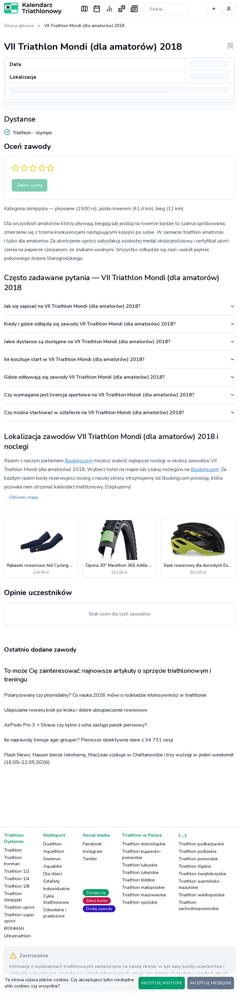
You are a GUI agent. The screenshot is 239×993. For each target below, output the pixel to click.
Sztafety (51, 881)
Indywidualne (56, 889)
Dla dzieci (52, 874)
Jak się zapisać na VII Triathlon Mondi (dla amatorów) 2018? (119, 306)
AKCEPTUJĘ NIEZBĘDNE (211, 983)
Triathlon (13, 850)
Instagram (92, 851)
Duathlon (52, 844)
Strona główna (19, 26)
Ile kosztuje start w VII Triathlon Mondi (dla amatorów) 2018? (119, 359)
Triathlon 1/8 (16, 886)
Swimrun (52, 859)
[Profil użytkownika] (229, 8)
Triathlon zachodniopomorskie (199, 905)
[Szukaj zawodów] (167, 8)
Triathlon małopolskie (143, 887)
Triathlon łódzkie (138, 880)
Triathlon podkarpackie (201, 844)
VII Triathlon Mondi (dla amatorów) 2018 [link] (84, 26)
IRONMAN (14, 928)
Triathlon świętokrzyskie (202, 874)
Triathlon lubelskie (140, 872)
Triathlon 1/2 (16, 871)
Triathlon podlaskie (198, 851)
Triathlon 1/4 (16, 879)
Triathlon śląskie (195, 866)
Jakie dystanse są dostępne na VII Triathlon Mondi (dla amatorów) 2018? (119, 341)
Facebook (92, 844)
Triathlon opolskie (139, 902)
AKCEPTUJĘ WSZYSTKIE (161, 983)
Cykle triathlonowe (56, 899)
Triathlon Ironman (13, 861)
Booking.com (79, 460)
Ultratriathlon (17, 936)
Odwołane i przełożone (54, 913)
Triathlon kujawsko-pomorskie (142, 854)
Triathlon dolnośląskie (144, 844)
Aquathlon (53, 851)
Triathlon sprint (19, 907)
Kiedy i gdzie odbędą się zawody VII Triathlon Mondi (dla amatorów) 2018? (119, 324)
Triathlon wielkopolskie (202, 895)
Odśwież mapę (23, 497)
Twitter (90, 859)
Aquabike (52, 866)
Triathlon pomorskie (198, 859)
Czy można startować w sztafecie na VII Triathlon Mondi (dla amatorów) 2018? (119, 412)
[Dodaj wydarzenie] (214, 8)
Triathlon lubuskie (139, 865)
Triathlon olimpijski (13, 897)
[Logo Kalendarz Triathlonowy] (33, 8)
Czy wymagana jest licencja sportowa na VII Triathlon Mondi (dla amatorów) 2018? (119, 394)
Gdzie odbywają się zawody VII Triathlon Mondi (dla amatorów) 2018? (119, 377)
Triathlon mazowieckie (144, 895)
